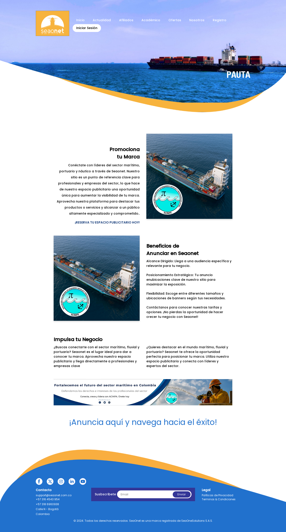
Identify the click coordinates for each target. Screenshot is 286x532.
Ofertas (174, 20)
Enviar (181, 494)
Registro (219, 20)
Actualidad (102, 20)
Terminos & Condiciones (219, 499)
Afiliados (126, 20)
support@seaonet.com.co (54, 495)
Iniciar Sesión (86, 28)
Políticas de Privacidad (217, 495)
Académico (150, 20)
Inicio (80, 20)
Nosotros (196, 20)
